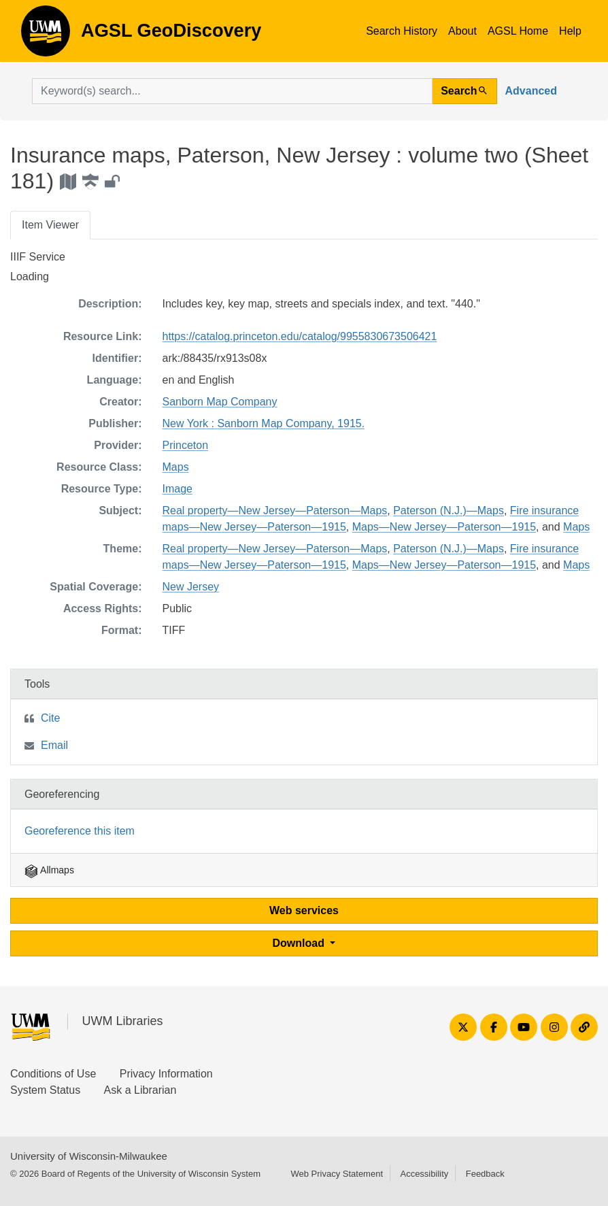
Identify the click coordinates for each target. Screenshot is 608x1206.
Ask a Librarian (140, 1090)
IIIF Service (37, 257)
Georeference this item (79, 831)
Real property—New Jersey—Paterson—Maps (275, 510)
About (462, 31)
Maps (176, 467)
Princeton (186, 445)
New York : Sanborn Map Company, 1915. (264, 423)
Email (54, 745)
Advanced (531, 91)
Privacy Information (166, 1073)
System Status (45, 1090)
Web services (304, 910)
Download (300, 943)
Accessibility (424, 1174)
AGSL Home (518, 31)
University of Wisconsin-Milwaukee (88, 1156)
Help (570, 31)
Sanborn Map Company (220, 401)
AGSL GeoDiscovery (45, 35)
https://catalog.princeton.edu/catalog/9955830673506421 (300, 336)
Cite (50, 718)
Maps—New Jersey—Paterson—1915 (444, 527)
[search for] (232, 91)
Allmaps (49, 870)
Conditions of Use (53, 1073)
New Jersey (191, 586)
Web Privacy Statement (336, 1174)
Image (177, 489)
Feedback (485, 1174)
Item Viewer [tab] (50, 225)
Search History (401, 31)
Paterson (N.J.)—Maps (448, 510)
